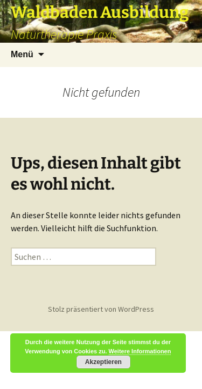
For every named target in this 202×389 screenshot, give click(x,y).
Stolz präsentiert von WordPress (101, 309)
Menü (22, 54)
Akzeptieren (103, 362)
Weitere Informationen (140, 351)
